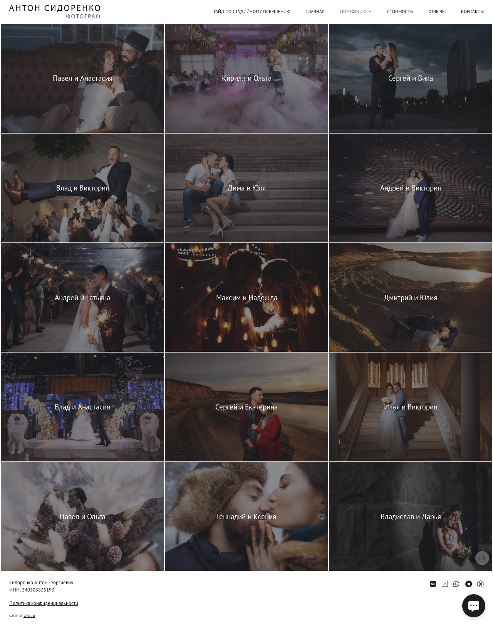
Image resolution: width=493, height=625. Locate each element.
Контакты (472, 11)
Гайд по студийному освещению (252, 11)
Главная (315, 11)
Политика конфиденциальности (43, 603)
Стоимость (400, 11)
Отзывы (437, 11)
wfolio (29, 615)
